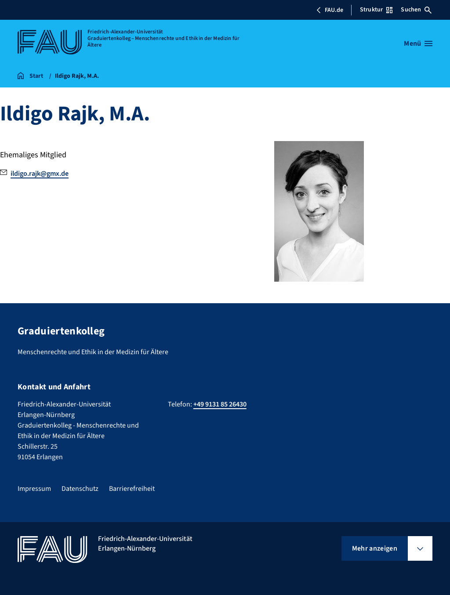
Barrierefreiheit (132, 488)
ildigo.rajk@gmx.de (40, 173)
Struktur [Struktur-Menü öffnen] (376, 9)
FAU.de (329, 10)
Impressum (34, 488)
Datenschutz (80, 488)
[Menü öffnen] (418, 43)
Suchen (416, 9)
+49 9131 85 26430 (220, 404)
